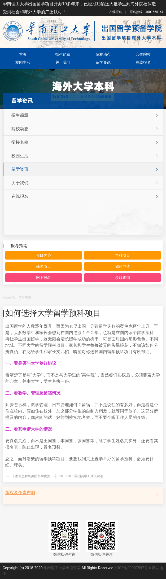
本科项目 (122, 255)
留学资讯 (103, 62)
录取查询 (122, 277)
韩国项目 (43, 266)
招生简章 (62, 54)
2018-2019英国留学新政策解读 (81, 476)
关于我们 (62, 62)
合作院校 (143, 54)
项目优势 (43, 255)
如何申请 (122, 266)
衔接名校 (85, 142)
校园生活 (22, 62)
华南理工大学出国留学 (62, 568)
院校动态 (103, 54)
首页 (23, 54)
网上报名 (43, 277)
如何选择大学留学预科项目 (53, 313)
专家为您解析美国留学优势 (31, 476)
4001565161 (146, 12)
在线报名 (115, 12)
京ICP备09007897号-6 (132, 568)
